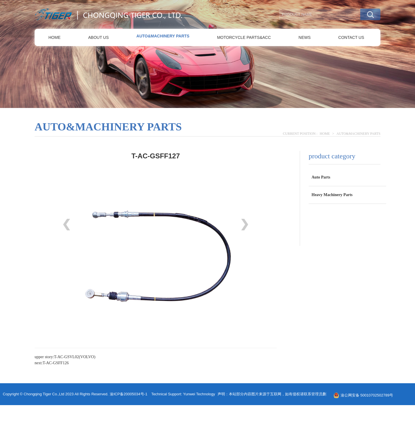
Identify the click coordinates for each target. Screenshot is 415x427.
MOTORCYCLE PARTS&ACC (244, 37)
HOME (54, 37)
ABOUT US (98, 37)
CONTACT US (351, 37)
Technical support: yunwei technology (183, 394)
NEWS (305, 37)
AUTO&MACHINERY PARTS (162, 36)
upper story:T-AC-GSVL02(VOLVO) (65, 357)
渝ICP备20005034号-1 (128, 394)
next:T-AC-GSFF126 (52, 363)
